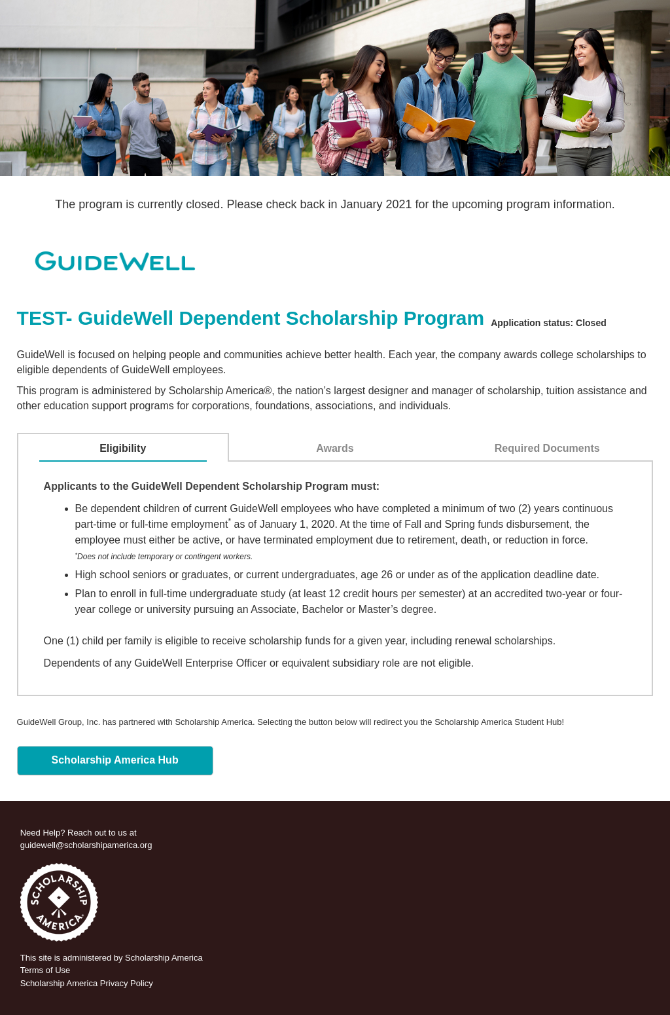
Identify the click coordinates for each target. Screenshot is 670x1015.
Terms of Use (45, 970)
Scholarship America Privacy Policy (86, 983)
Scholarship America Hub (115, 760)
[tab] (123, 448)
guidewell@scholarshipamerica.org (86, 845)
